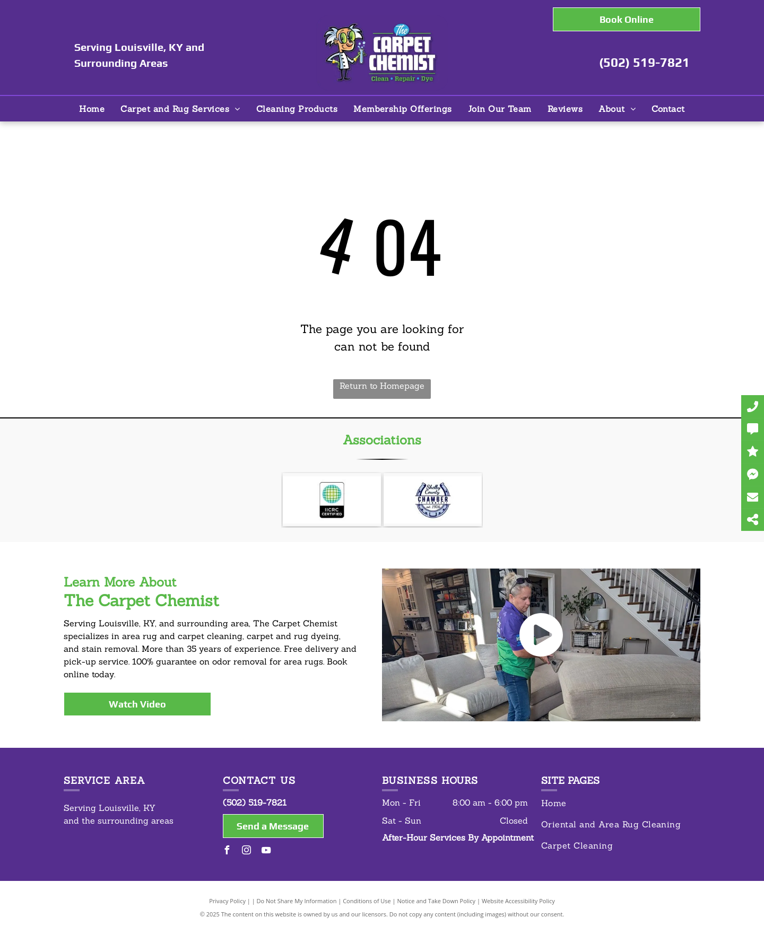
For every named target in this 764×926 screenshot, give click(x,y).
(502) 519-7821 (644, 62)
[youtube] (266, 851)
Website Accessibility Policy (518, 901)
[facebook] (227, 851)
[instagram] (247, 851)
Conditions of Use (367, 901)
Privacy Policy (227, 901)
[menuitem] (91, 108)
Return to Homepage (382, 385)
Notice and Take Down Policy (436, 901)
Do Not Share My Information (297, 901)
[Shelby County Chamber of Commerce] (433, 499)
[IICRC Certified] (332, 499)
